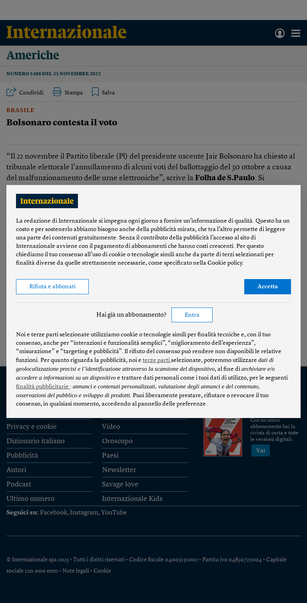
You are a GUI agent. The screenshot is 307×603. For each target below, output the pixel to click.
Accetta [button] (267, 287)
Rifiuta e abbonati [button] (52, 287)
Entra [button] (192, 315)
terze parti (157, 361)
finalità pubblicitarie (43, 387)
